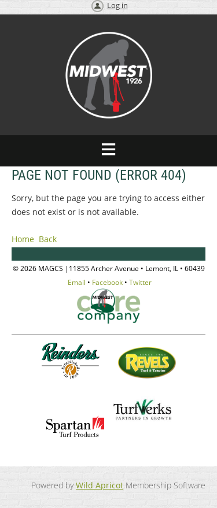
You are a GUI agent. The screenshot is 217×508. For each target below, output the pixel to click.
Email (77, 282)
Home (23, 238)
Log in (117, 5)
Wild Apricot (99, 485)
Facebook (107, 282)
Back (48, 238)
